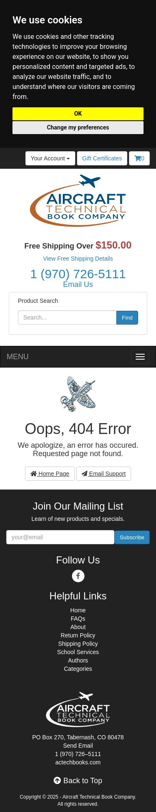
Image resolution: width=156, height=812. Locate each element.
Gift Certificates (102, 158)
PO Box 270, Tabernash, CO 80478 (78, 737)
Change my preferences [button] (78, 127)
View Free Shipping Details (78, 258)
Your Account (50, 158)
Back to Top (78, 780)
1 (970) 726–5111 (78, 754)
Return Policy (78, 635)
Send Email (78, 745)
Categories (78, 668)
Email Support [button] (104, 473)
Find (127, 318)
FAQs (78, 618)
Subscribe (132, 537)
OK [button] (78, 113)
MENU (18, 357)
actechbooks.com (78, 762)
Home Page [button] (49, 473)
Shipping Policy (78, 643)
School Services (78, 652)
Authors (78, 660)
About (78, 627)
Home (78, 610)
